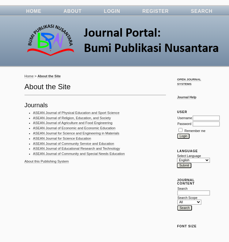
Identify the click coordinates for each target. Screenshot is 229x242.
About (73, 11)
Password (184, 124)
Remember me (194, 131)
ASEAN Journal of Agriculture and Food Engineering (72, 123)
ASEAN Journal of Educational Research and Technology (76, 148)
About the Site (49, 76)
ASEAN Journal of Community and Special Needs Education (79, 154)
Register (155, 11)
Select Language (189, 156)
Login (112, 11)
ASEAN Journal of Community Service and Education (73, 143)
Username (184, 118)
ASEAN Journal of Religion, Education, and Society (72, 118)
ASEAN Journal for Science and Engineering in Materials (76, 133)
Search (201, 11)
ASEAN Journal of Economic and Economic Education (74, 128)
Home (33, 11)
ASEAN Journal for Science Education (62, 138)
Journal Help (186, 97)
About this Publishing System (46, 161)
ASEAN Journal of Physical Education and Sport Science (76, 113)
